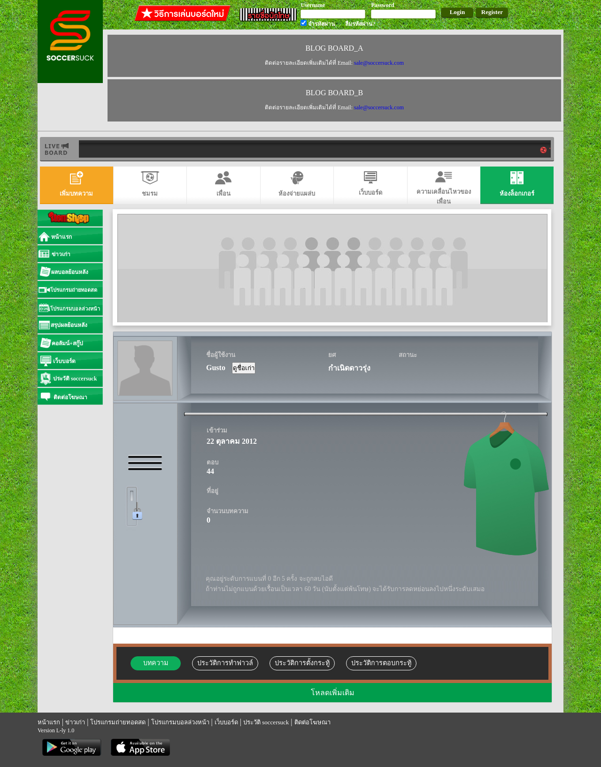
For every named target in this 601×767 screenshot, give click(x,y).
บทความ (155, 663)
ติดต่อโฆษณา (312, 722)
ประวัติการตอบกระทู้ (381, 663)
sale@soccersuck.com (379, 63)
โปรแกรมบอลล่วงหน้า (180, 722)
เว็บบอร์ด (226, 722)
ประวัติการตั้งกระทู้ (302, 663)
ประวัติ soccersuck (266, 722)
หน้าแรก (49, 722)
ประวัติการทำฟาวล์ (225, 663)
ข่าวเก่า (75, 722)
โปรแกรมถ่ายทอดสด (118, 722)
